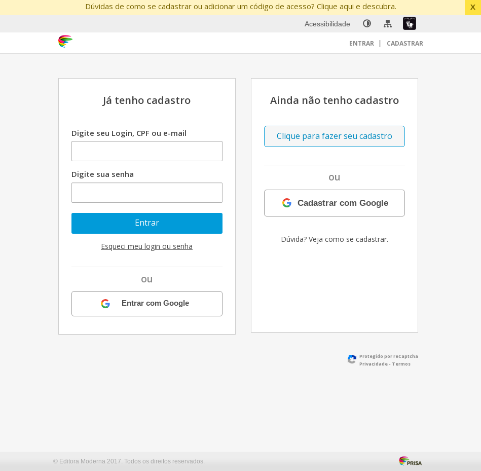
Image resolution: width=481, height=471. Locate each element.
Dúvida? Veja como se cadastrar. (334, 239)
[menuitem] (367, 23)
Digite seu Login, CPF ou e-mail (129, 133)
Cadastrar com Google (343, 203)
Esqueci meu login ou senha (147, 246)
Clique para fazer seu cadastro (334, 135)
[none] (367, 23)
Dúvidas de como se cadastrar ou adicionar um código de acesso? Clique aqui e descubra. (240, 6)
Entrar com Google (155, 303)
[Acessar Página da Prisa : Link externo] (412, 459)
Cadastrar (405, 43)
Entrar (362, 43)
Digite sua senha (102, 174)
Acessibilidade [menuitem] (327, 23)
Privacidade (373, 363)
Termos (401, 363)
